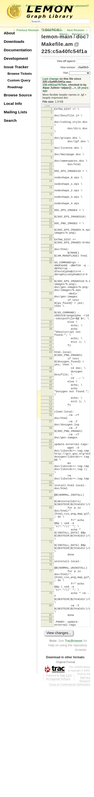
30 (50, 292)
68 (50, 579)
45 (50, 421)
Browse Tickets (20, 73)
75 (50, 656)
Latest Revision (53, 30)
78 (50, 684)
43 (50, 401)
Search (10, 120)
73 (50, 649)
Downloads (14, 41)
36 (50, 365)
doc (81, 36)
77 (50, 668)
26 (50, 274)
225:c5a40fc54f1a (64, 51)
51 (50, 458)
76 (50, 661)
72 (50, 633)
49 (50, 442)
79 (50, 696)
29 (50, 289)
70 (50, 606)
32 (50, 315)
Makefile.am (57, 44)
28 (50, 281)
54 (50, 470)
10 (50, 176)
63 (50, 536)
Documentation (18, 50)
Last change (51, 78)
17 (50, 220)
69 (50, 591)
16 (50, 212)
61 (50, 513)
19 (50, 231)
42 (50, 398)
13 (50, 188)
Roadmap (15, 87)
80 (50, 711)
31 (50, 312)
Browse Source (18, 95)
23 (50, 251)
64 (50, 552)
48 (50, 438)
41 (50, 394)
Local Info (13, 103)
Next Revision (75, 30)
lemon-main (56, 36)
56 (50, 478)
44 (50, 409)
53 (50, 466)
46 (50, 425)
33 (50, 330)
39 (50, 386)
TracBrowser (73, 751)
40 (50, 390)
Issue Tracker (16, 67)
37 (50, 370)
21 (50, 243)
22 (50, 247)
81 (50, 723)
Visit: (66, 72)
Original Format (65, 772)
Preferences (33, 5)
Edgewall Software (60, 789)
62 (50, 517)
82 (50, 727)
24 (50, 263)
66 (50, 563)
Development (16, 58)
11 (50, 181)
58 (50, 494)
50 (50, 446)
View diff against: (73, 61)
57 (50, 486)
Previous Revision (28, 30)
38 (50, 374)
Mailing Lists (15, 112)
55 (50, 474)
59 (50, 502)
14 (50, 196)
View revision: (68, 67)
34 (50, 338)
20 (50, 235)
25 (50, 266)
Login (17, 5)
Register (50, 5)
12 (50, 184)
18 (50, 228)
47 (50, 433)
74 (50, 653)
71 (50, 618)
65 (50, 560)
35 (50, 350)
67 (50, 571)
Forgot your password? (74, 5)
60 (50, 510)
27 (50, 277)
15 (50, 204)
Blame (63, 34)
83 (50, 730)
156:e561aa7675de (55, 84)
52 (50, 462)
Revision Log (80, 34)
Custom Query (19, 80)
